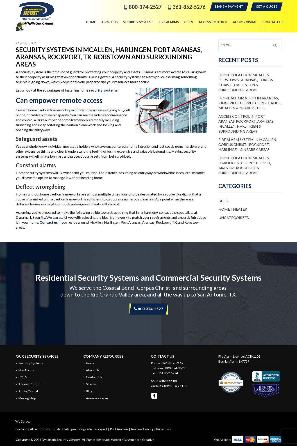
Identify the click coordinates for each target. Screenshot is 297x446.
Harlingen (69, 429)
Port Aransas (119, 429)
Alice (33, 429)
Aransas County (142, 429)
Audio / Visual (28, 391)
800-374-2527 (145, 7)
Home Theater (232, 209)
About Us (93, 370)
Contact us (49, 222)
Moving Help (27, 398)
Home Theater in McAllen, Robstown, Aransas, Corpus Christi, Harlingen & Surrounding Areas (245, 82)
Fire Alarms (26, 370)
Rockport (100, 429)
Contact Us (94, 377)
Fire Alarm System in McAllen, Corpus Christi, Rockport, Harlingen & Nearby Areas (247, 144)
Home (90, 363)
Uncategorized (233, 217)
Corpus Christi (49, 429)
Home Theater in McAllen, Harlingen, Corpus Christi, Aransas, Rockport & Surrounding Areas (244, 165)
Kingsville (85, 429)
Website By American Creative (132, 439)
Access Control (29, 384)
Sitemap (91, 384)
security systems (103, 90)
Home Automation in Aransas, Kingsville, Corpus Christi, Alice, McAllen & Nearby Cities (249, 103)
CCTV (22, 377)
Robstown (163, 429)
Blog (223, 201)
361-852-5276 (189, 7)
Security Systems (30, 363)
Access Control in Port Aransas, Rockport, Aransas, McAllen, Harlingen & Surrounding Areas (246, 123)
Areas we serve (97, 398)
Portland (21, 429)
